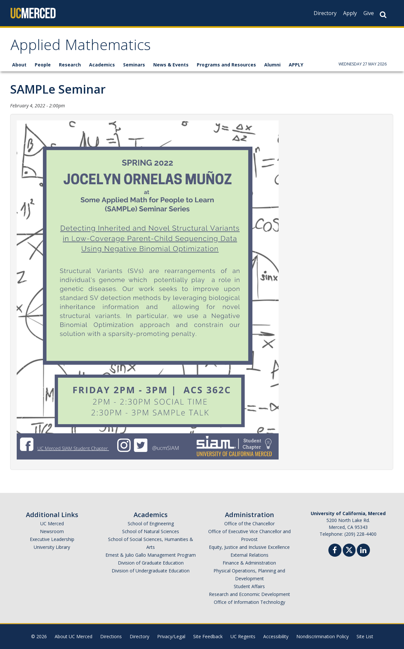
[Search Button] (383, 14)
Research (70, 65)
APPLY (296, 65)
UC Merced (52, 523)
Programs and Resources (226, 65)
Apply (350, 13)
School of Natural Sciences (150, 531)
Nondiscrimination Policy (322, 636)
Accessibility (275, 636)
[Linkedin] (363, 551)
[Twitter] (349, 549)
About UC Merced (73, 636)
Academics (102, 65)
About (19, 65)
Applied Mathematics (80, 47)
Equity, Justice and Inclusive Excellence (249, 547)
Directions (111, 636)
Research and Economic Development (249, 594)
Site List (365, 636)
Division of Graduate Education (151, 563)
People (43, 65)
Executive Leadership (52, 539)
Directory (325, 13)
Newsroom (52, 531)
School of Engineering (151, 523)
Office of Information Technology (249, 602)
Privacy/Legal (171, 636)
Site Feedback (208, 636)
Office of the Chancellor (249, 523)
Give (368, 13)
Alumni (272, 65)
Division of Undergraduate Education (151, 571)
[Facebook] (334, 551)
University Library (52, 547)
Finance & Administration (249, 563)
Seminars (134, 65)
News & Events (171, 65)
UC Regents (242, 636)
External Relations (249, 555)
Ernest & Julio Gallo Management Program (150, 555)
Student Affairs (249, 586)
